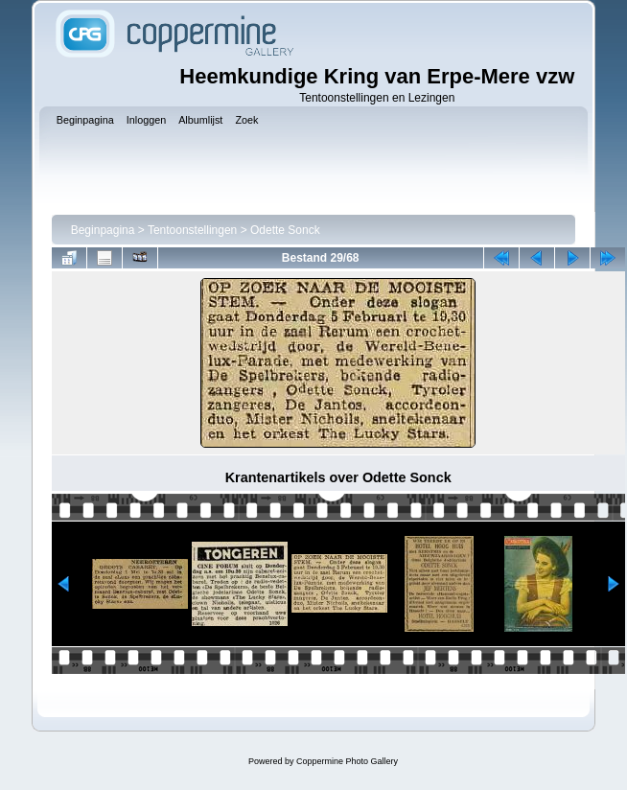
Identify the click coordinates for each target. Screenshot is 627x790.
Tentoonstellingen (192, 230)
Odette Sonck (285, 230)
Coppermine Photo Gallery (347, 761)
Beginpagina (103, 230)
